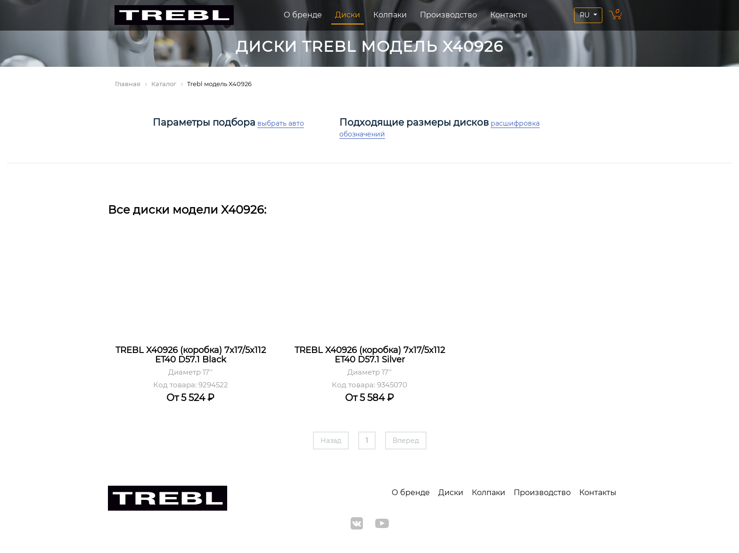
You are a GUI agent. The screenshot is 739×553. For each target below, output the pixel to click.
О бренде (303, 14)
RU (585, 15)
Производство (448, 14)
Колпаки (390, 14)
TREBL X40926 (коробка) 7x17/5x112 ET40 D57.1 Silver (370, 355)
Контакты (508, 14)
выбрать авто (280, 123)
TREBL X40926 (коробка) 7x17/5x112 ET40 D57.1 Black (190, 355)
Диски (347, 14)
